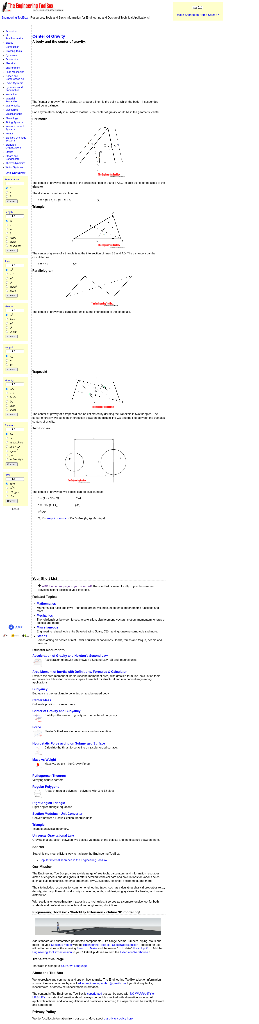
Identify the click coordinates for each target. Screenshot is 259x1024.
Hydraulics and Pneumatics (14, 89)
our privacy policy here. (119, 1018)
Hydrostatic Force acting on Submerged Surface (68, 743)
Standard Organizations (14, 146)
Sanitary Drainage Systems (16, 139)
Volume (9, 306)
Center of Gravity (48, 36)
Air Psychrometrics (14, 37)
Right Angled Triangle (48, 803)
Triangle (38, 825)
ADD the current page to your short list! (66, 586)
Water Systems (14, 167)
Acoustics (11, 31)
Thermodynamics (15, 163)
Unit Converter (15, 172)
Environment (13, 67)
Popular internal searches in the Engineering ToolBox (73, 859)
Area (7, 261)
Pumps (10, 133)
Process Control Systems (15, 128)
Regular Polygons (45, 786)
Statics (42, 636)
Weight (9, 347)
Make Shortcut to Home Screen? (198, 14)
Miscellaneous (47, 627)
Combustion (12, 46)
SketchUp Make (87, 948)
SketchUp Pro (142, 948)
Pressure (10, 425)
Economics (12, 59)
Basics (9, 42)
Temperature (12, 179)
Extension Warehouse (134, 952)
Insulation (11, 94)
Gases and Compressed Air (15, 77)
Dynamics (11, 55)
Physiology (12, 118)
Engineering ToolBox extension (52, 952)
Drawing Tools (14, 51)
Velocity (9, 380)
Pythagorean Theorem (49, 776)
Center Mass (41, 700)
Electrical (11, 63)
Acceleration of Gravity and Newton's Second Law (70, 656)
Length (9, 212)
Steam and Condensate (13, 157)
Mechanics (45, 615)
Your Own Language (74, 965)
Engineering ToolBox (15, 17)
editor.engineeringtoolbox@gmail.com (102, 983)
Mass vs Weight (44, 759)
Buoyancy (39, 689)
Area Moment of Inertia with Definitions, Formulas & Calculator (79, 672)
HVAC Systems (14, 83)
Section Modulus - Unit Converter (57, 814)
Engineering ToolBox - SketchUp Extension (111, 944)
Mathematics (46, 603)
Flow (7, 475)
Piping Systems (14, 122)
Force (36, 727)
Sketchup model (61, 944)
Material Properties (11, 100)
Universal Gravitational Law (53, 835)
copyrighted (94, 993)
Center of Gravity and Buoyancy (56, 711)
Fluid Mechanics (15, 71)
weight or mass (56, 518)
